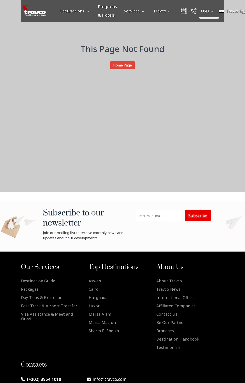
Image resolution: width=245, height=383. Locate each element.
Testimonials (168, 347)
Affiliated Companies (176, 306)
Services (135, 11)
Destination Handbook (177, 339)
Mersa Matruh (102, 322)
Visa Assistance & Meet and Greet (47, 316)
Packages (30, 289)
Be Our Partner (170, 322)
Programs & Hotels (107, 11)
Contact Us (166, 314)
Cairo (94, 289)
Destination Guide (38, 280)
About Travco (169, 280)
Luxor (94, 306)
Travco (163, 11)
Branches (165, 331)
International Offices (176, 297)
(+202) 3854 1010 (41, 379)
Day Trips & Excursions (42, 297)
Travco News (168, 289)
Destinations (75, 11)
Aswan (95, 280)
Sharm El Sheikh (104, 331)
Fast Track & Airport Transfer (49, 306)
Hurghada (98, 297)
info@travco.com (107, 379)
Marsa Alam (100, 314)
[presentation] (168, 234)
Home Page (122, 65)
